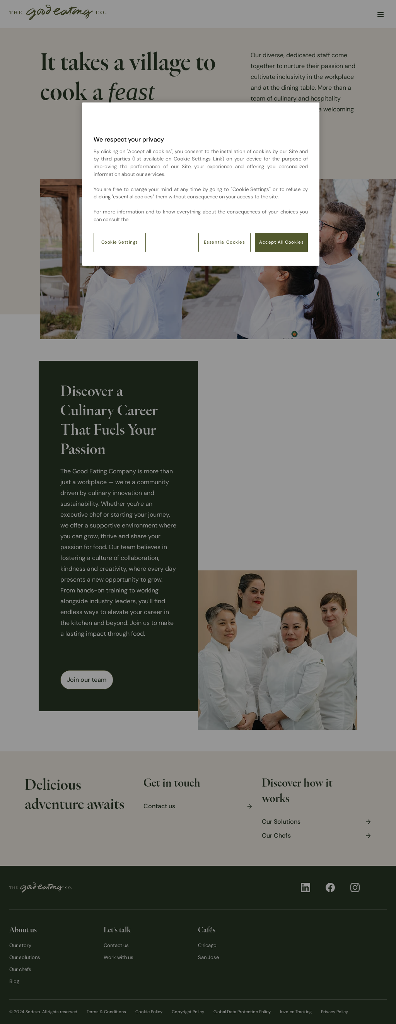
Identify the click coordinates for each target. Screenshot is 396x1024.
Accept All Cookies (281, 242)
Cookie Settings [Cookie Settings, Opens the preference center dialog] (119, 242)
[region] (200, 184)
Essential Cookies (224, 242)
